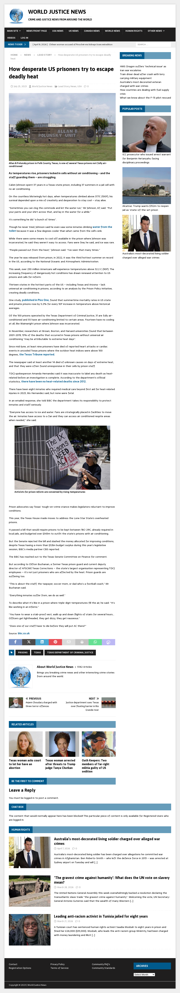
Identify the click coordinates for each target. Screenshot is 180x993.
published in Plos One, (35, 300)
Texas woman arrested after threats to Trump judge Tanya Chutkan (60, 764)
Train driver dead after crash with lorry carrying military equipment (142, 76)
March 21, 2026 (65, 921)
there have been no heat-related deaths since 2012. (53, 381)
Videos (11, 38)
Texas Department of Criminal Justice (70, 652)
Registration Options (20, 968)
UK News (73, 31)
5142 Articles (84, 667)
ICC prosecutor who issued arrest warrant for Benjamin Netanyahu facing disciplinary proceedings (146, 158)
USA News (57, 31)
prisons (22, 652)
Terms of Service (59, 968)
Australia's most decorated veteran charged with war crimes (140, 84)
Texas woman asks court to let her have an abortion (25, 764)
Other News (155, 31)
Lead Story (63, 86)
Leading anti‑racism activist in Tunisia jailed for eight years (101, 916)
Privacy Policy (57, 964)
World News (112, 31)
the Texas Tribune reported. (37, 354)
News (27, 55)
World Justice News (42, 86)
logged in (29, 798)
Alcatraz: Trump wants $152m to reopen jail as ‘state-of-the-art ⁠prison (145, 208)
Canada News (92, 31)
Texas (37, 652)
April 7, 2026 (63, 848)
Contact (13, 964)
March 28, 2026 (65, 887)
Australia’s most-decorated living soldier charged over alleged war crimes (145, 255)
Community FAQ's (101, 964)
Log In (24, 38)
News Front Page (36, 31)
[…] (95, 862)
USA (79, 86)
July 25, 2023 (20, 86)
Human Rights (133, 31)
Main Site (12, 31)
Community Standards (103, 968)
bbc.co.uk (24, 633)
